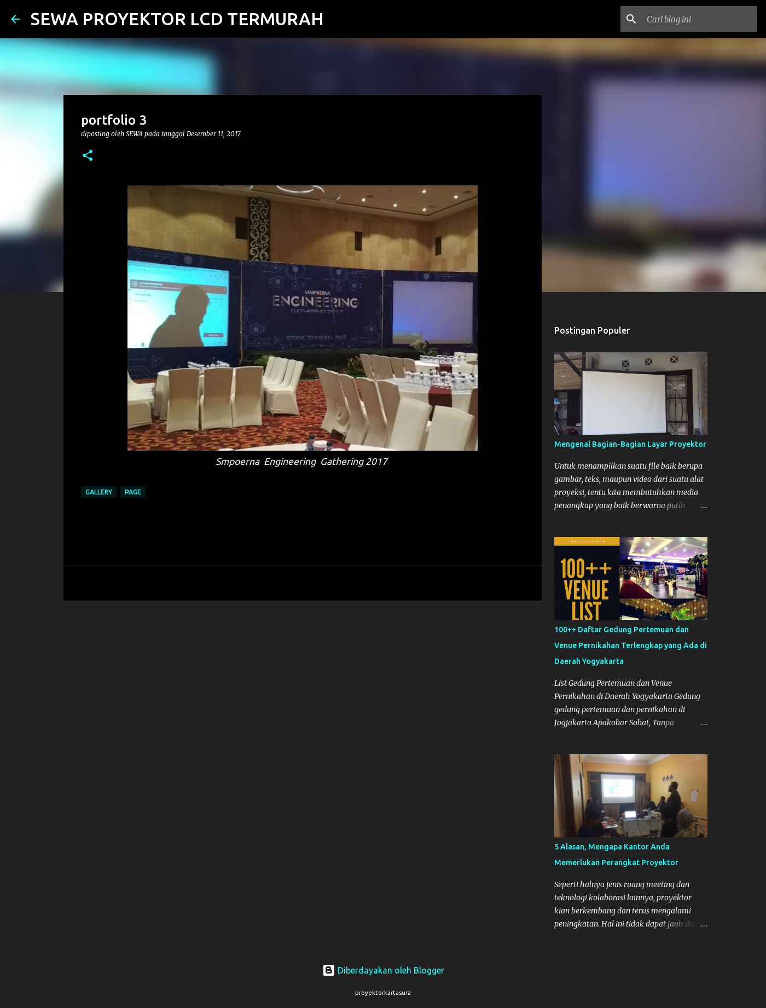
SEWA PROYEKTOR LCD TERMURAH (177, 18)
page (133, 492)
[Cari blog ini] (699, 19)
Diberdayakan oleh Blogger (383, 970)
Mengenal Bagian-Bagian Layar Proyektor (630, 444)
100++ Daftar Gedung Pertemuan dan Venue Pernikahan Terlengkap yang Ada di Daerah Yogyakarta (630, 645)
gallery (98, 492)
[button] (87, 156)
